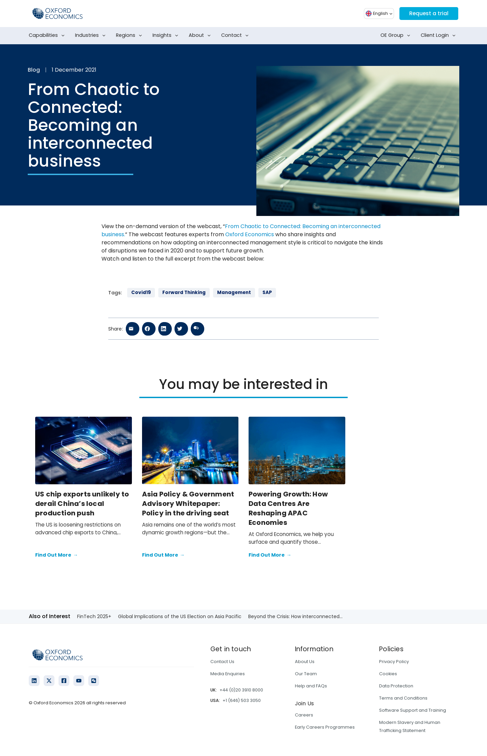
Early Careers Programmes (325, 727)
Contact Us (222, 661)
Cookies (388, 674)
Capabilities (48, 35)
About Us (305, 661)
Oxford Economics (249, 234)
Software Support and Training (412, 710)
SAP (267, 292)
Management (234, 292)
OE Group (396, 35)
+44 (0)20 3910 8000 (241, 690)
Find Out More (56, 555)
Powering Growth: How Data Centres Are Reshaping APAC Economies (288, 508)
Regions (130, 35)
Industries (91, 35)
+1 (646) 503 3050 (242, 700)
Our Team (306, 674)
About (201, 35)
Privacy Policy (394, 661)
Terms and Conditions (403, 698)
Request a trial (428, 13)
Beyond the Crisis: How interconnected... (295, 616)
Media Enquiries (227, 674)
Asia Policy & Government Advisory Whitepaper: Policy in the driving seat (188, 503)
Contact (236, 35)
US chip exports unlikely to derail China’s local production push (82, 503)
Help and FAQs (311, 686)
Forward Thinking (184, 292)
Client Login (439, 35)
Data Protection (396, 686)
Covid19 (141, 292)
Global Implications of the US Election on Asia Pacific (179, 616)
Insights (167, 35)
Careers (304, 715)
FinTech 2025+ (94, 616)
